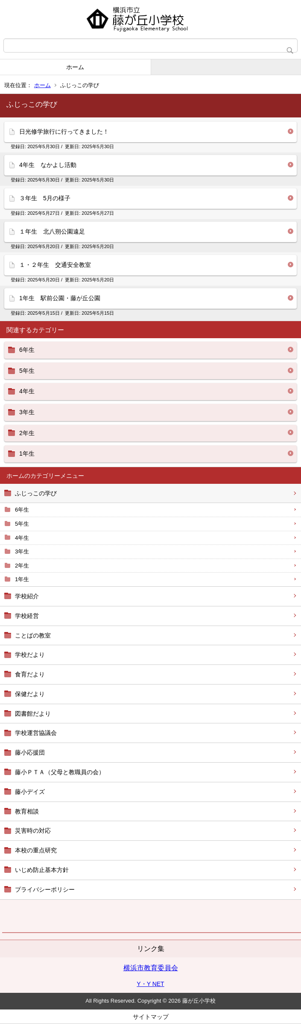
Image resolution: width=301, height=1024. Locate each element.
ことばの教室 (33, 635)
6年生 (22, 509)
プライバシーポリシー (45, 889)
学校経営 (27, 615)
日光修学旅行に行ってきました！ (64, 131)
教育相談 (27, 811)
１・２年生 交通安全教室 (55, 264)
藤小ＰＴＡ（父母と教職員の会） (60, 772)
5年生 (22, 524)
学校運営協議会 (36, 732)
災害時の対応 (33, 830)
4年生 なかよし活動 (47, 164)
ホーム (75, 67)
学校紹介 (27, 596)
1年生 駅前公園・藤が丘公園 (59, 298)
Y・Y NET (150, 983)
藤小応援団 (30, 752)
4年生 (22, 538)
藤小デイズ (30, 791)
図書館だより (33, 713)
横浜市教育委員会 (150, 967)
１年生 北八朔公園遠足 (52, 231)
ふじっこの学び (36, 493)
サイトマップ (151, 1016)
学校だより (30, 654)
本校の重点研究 (36, 850)
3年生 (22, 551)
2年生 (22, 565)
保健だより (30, 693)
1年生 (22, 579)
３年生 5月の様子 (44, 198)
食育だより (30, 674)
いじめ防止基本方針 (42, 869)
